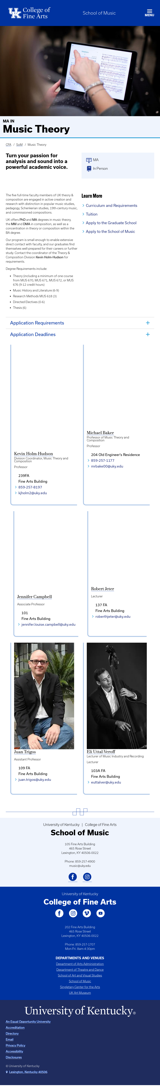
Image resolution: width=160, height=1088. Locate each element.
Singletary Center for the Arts (80, 989)
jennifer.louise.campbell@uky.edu (45, 627)
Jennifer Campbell (31, 599)
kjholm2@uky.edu (32, 493)
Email (9, 1042)
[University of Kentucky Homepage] (80, 1014)
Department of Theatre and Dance (80, 972)
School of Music (99, 13)
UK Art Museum (80, 995)
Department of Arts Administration (80, 966)
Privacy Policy (15, 1048)
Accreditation (15, 1030)
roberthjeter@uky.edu (108, 627)
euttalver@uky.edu (106, 785)
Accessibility (14, 1054)
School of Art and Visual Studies (80, 978)
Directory (12, 1036)
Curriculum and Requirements (111, 205)
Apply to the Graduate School (111, 223)
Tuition (91, 214)
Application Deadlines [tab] (33, 334)
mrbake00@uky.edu (107, 466)
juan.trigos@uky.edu (34, 782)
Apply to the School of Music (110, 231)
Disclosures (14, 1060)
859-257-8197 (30, 487)
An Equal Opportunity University (28, 1024)
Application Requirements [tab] (37, 322)
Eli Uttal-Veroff (101, 754)
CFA (8, 144)
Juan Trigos (25, 755)
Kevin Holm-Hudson (33, 454)
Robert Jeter (98, 599)
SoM (19, 144)
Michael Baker (100, 433)
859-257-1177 (102, 460)
